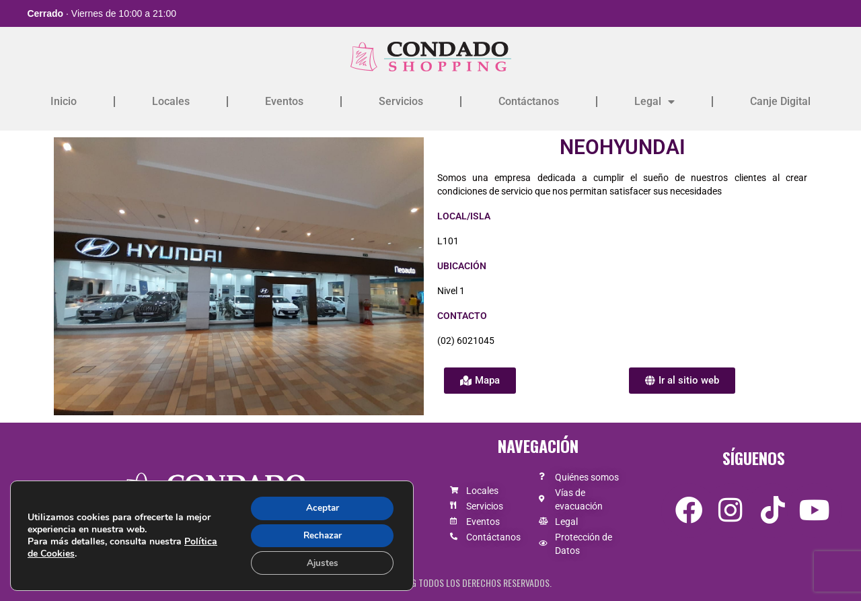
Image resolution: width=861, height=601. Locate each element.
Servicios (401, 101)
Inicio (63, 101)
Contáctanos (528, 101)
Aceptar (320, 505)
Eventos (284, 101)
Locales (171, 101)
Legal (654, 102)
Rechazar (320, 534)
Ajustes (320, 562)
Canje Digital (780, 101)
